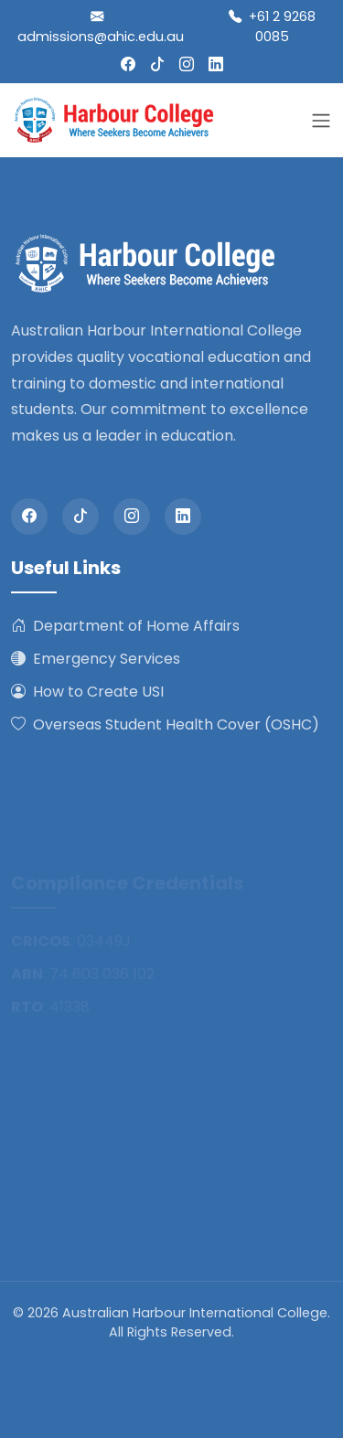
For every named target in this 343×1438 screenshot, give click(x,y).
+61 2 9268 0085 (272, 26)
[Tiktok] (157, 65)
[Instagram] (186, 65)
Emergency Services (95, 659)
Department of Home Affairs (125, 626)
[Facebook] (128, 65)
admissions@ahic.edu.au (100, 26)
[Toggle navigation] (321, 121)
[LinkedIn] (216, 65)
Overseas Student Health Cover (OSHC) (165, 725)
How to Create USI (87, 692)
